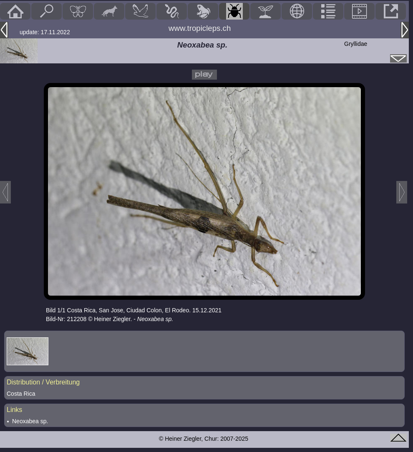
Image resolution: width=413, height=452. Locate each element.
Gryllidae (355, 43)
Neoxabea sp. (30, 421)
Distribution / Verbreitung (43, 382)
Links (14, 409)
